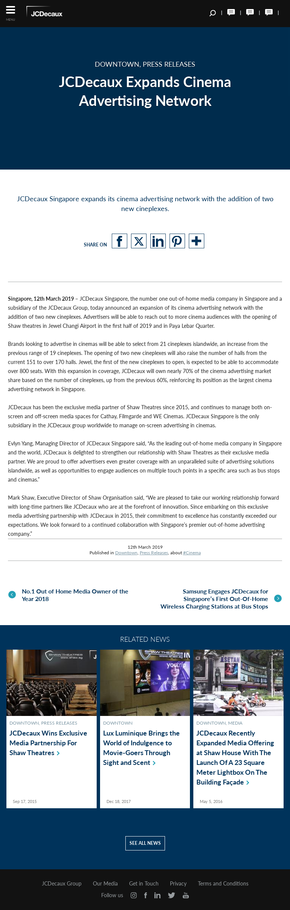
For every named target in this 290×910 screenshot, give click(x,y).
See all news (145, 842)
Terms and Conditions (223, 883)
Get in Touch (144, 883)
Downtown (126, 552)
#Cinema (192, 552)
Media (235, 722)
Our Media (105, 883)
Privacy (178, 883)
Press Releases (154, 552)
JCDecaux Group (62, 883)
